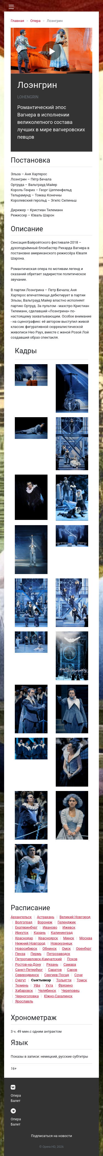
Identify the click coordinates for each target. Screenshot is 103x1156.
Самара (69, 964)
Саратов (55, 970)
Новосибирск (26, 948)
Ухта (49, 985)
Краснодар (24, 938)
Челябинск (47, 990)
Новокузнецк (61, 943)
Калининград (62, 933)
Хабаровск (24, 990)
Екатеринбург (26, 927)
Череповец (71, 990)
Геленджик (67, 922)
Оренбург (83, 948)
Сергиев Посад (56, 975)
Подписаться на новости (51, 1136)
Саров (72, 970)
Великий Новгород (75, 917)
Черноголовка (27, 996)
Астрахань (45, 917)
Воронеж (45, 922)
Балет (15, 1101)
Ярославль (24, 1001)
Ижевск (69, 927)
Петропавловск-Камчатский (38, 959)
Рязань (52, 964)
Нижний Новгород (30, 943)
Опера (35, 21)
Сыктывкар (41, 980)
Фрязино (65, 985)
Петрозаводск (58, 954)
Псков (72, 959)
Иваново (50, 927)
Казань (40, 933)
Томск (82, 980)
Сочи (78, 975)
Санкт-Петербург (29, 970)
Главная (17, 21)
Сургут (20, 980)
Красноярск (48, 938)
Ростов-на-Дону (28, 964)
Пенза (20, 954)
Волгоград (23, 922)
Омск (66, 948)
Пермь (35, 954)
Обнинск (50, 948)
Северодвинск (27, 975)
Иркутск (22, 933)
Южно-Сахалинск (58, 996)
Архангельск (21, 917)
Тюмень (21, 985)
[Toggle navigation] (11, 7)
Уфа (37, 985)
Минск (68, 938)
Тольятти (63, 980)
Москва (85, 938)
